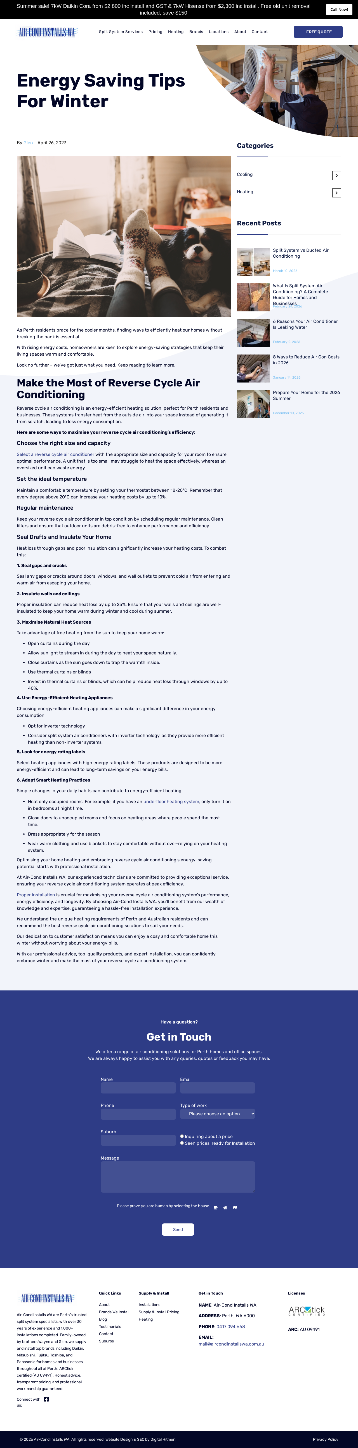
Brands (196, 31)
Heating (176, 31)
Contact (260, 31)
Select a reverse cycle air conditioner (55, 454)
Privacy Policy (325, 1439)
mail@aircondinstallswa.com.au (231, 1344)
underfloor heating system (171, 801)
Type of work (193, 1105)
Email (186, 1079)
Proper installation (36, 894)
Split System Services (121, 31)
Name (107, 1079)
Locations (219, 31)
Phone (107, 1105)
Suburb (108, 1131)
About (240, 31)
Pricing (155, 31)
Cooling (245, 174)
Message (110, 1158)
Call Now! (339, 9)
